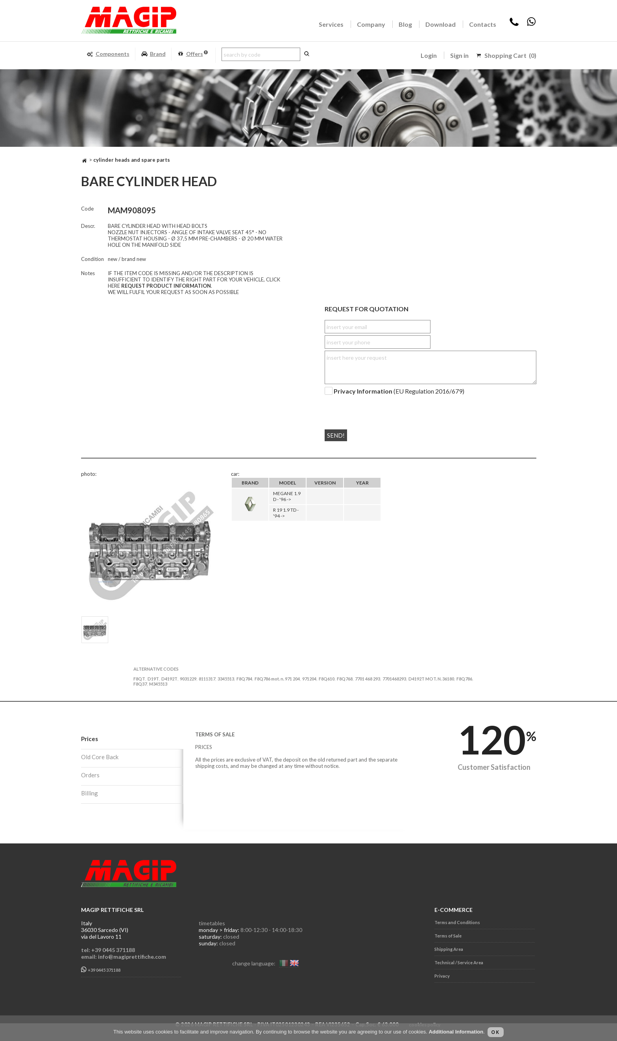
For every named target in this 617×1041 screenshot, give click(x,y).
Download (440, 24)
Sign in (459, 55)
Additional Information (456, 1032)
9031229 (188, 678)
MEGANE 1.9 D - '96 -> (287, 496)
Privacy (442, 975)
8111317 (207, 678)
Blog (405, 24)
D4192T (169, 678)
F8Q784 (244, 678)
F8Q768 (345, 678)
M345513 (158, 683)
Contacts (482, 24)
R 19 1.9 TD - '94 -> (286, 513)
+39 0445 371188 (100, 970)
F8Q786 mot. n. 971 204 (277, 678)
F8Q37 (140, 683)
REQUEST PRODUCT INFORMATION (166, 286)
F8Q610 (326, 678)
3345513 (226, 678)
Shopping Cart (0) (510, 55)
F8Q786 (464, 678)
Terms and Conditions (457, 922)
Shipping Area (448, 949)
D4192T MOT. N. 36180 (431, 678)
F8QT (139, 678)
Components (108, 54)
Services (331, 24)
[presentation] (372, 409)
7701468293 (394, 678)
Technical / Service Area (458, 962)
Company (371, 24)
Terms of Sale (448, 935)
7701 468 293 (367, 678)
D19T (153, 678)
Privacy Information (363, 391)
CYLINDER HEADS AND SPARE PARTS (131, 160)
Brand (153, 54)
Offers (192, 54)
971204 (309, 678)
